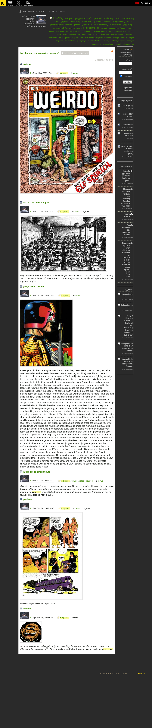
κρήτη (117, 18)
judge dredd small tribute (36, 471)
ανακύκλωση (115, 25)
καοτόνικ (56, 28)
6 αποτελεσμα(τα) (75, 53)
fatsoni (27, 608)
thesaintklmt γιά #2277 (127, 295)
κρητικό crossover (108, 28)
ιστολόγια (43, 11)
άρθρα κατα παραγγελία (103, 31)
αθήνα (131, 38)
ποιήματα (121, 28)
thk (53, 11)
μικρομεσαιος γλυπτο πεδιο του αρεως (127, 150)
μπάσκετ (54, 25)
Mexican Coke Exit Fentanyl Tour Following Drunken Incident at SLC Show (125, 197)
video (56, 21)
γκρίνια (64, 21)
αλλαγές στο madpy (99, 25)
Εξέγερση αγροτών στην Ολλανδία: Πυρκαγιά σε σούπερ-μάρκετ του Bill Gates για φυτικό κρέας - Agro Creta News (126, 260)
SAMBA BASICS (127, 215)
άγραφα (116, 38)
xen (81, 38)
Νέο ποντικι (128, 125)
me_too (69, 31)
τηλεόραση (97, 21)
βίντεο (28, 53)
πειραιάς (107, 21)
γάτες (65, 34)
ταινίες (51, 31)
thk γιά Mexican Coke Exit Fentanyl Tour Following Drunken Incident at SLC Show (128, 325)
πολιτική (108, 18)
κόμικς (129, 21)
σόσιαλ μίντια (128, 44)
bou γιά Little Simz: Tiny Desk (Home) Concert (127, 347)
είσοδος (127, 49)
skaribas (72, 34)
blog (97, 34)
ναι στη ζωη (127, 105)
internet (124, 38)
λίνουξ (58, 18)
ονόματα (75, 38)
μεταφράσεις (87, 31)
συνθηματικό (126, 69)
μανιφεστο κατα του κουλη (128, 135)
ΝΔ (79, 34)
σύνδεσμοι (126, 166)
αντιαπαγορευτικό (56, 38)
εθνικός (130, 28)
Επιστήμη (105, 34)
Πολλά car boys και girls (36, 202)
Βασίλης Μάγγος (117, 34)
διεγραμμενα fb (78, 28)
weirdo (27, 64)
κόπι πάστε (89, 38)
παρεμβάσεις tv (120, 31)
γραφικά (118, 44)
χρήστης (128, 60)
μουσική (98, 18)
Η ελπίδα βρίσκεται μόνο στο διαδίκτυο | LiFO (126, 176)
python (77, 25)
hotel (130, 31)
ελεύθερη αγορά (118, 41)
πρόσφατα (126, 101)
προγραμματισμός (83, 18)
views (75, 73)
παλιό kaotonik (65, 25)
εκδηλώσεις (66, 28)
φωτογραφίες (41, 53)
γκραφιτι (85, 25)
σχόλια (128, 289)
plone (67, 38)
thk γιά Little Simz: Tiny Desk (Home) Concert (127, 362)
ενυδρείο (128, 34)
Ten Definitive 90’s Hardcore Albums (126, 230)
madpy (68, 18)
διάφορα (76, 31)
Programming (119, 21)
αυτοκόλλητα (70, 41)
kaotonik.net (28, 11)
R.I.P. (59, 34)
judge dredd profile (33, 286)
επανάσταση (128, 18)
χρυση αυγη (81, 41)
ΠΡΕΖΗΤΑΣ (90, 28)
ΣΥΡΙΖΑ (91, 34)
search (62, 11)
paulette (27, 499)
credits (142, 674)
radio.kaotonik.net (95, 41)
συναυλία (86, 21)
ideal (84, 34)
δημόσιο (59, 41)
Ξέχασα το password (127, 89)
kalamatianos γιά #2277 (127, 306)
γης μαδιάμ (128, 25)
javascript (60, 31)
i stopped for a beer (127, 115)
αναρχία (107, 41)
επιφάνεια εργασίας (103, 38)
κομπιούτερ (74, 21)
